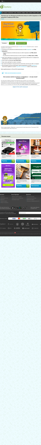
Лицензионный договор (31, 198)
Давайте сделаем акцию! (17, 196)
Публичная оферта (30, 199)
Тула (2, 1)
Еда (3, 12)
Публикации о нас (4, 198)
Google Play (22, 208)
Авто (15, 12)
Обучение (19, 12)
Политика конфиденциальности (33, 201)
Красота (6, 12)
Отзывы (12, 43)
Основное (4, 43)
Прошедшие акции (15, 199)
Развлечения (11, 12)
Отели (34, 12)
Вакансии (2, 199)
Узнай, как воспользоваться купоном (13, 73)
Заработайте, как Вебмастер (17, 198)
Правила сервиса (4, 201)
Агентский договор (30, 196)
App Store (15, 208)
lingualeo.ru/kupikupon (21, 66)
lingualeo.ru (34, 65)
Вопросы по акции (21, 43)
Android (24, 46)
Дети (38, 12)
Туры (27, 12)
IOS (19, 46)
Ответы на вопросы (4, 202)
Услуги (31, 12)
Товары (24, 12)
